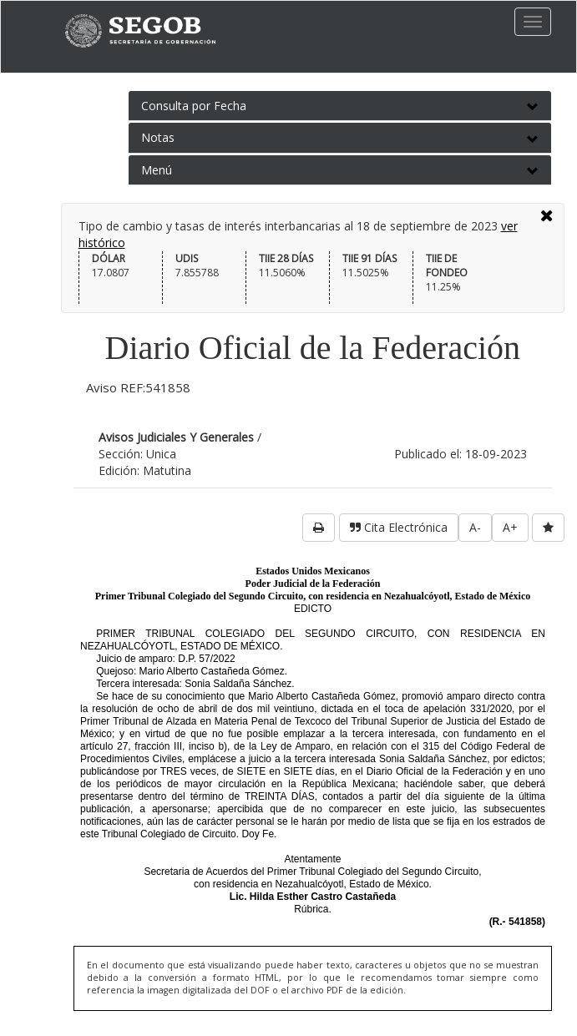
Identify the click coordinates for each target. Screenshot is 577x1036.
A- (475, 527)
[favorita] (548, 527)
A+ (510, 527)
